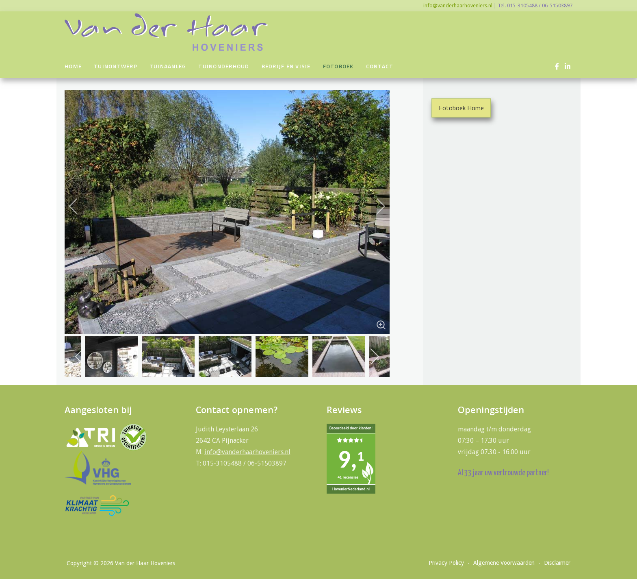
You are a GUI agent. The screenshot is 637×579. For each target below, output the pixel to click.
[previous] (79, 206)
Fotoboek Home (461, 108)
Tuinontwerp (115, 66)
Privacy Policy (446, 562)
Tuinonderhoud (223, 66)
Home (73, 66)
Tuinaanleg (168, 66)
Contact (380, 66)
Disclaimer (557, 562)
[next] (375, 206)
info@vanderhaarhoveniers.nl (457, 5)
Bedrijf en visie (286, 66)
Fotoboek (338, 66)
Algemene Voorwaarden (504, 562)
